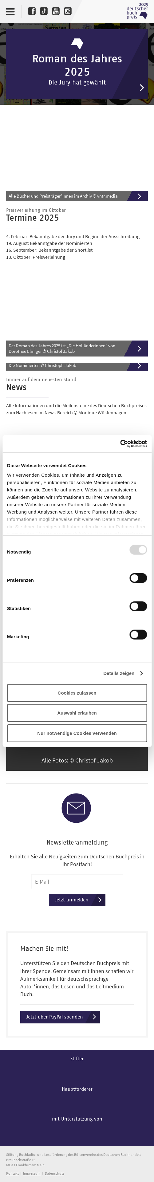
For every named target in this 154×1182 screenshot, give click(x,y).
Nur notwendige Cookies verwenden (76, 732)
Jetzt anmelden (80, 900)
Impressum (32, 1173)
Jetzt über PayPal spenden (63, 1017)
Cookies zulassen (77, 692)
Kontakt (12, 1173)
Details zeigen (118, 673)
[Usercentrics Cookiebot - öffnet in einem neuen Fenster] (120, 444)
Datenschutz (54, 1173)
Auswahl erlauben (77, 712)
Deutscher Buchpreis (137, 11)
